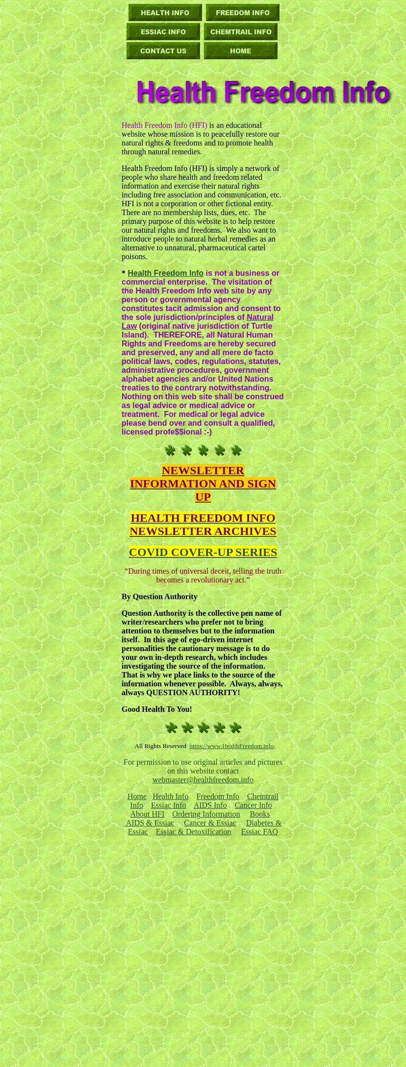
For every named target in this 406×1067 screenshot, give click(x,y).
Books (260, 814)
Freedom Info (217, 796)
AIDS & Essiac (150, 823)
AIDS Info (210, 805)
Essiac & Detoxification (193, 831)
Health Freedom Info (165, 273)
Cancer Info (253, 805)
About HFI (147, 814)
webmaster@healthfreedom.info (203, 780)
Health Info (170, 796)
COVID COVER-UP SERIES (203, 552)
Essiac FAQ (259, 831)
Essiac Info (168, 805)
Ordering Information (206, 814)
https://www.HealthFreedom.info (231, 746)
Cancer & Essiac (210, 823)
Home (137, 796)
